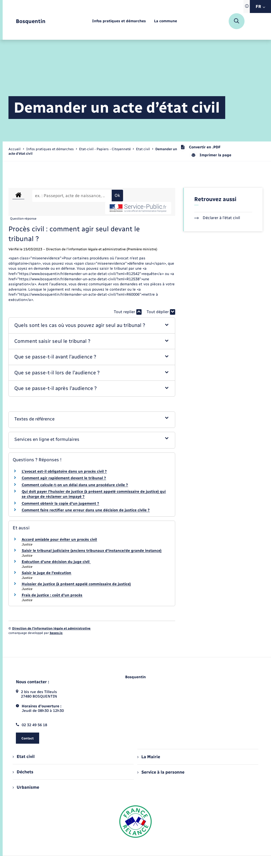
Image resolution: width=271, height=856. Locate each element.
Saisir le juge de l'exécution (46, 573)
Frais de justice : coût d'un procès (52, 595)
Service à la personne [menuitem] (160, 772)
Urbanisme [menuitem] (26, 787)
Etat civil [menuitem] (24, 756)
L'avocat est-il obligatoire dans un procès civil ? (64, 471)
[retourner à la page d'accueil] (31, 21)
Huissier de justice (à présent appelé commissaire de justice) (76, 584)
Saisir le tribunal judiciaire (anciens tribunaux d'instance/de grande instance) (91, 550)
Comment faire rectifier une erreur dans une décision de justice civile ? (86, 510)
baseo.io (56, 633)
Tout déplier (161, 312)
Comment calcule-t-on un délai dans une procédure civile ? (75, 485)
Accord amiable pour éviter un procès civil (59, 539)
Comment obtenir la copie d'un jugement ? (60, 503)
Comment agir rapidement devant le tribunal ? (64, 478)
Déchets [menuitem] (23, 771)
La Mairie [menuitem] (148, 756)
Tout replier (128, 312)
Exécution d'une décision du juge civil (56, 562)
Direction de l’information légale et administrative (51, 628)
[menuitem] (119, 21)
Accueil (14, 149)
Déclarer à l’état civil (217, 217)
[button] (91, 325)
